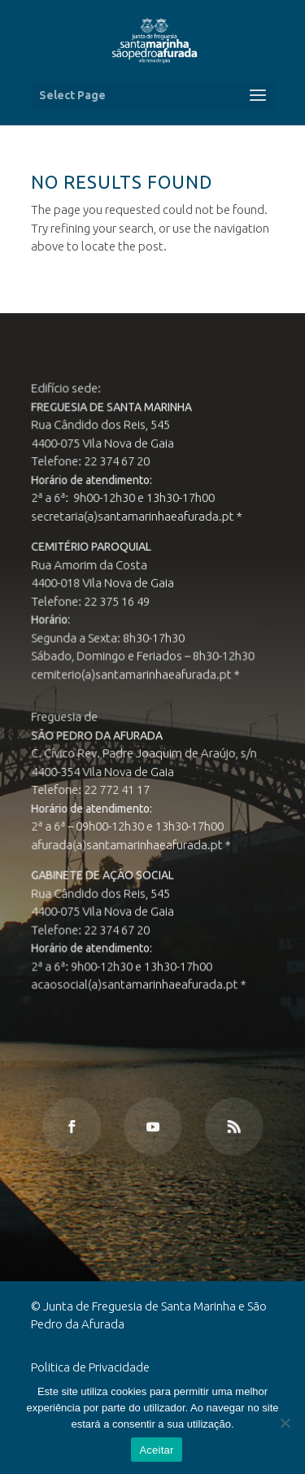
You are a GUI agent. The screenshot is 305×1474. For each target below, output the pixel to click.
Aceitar (156, 1450)
